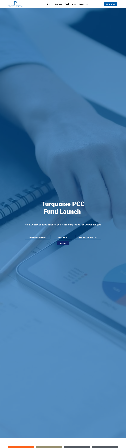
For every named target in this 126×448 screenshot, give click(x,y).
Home (49, 4)
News (74, 4)
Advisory (58, 4)
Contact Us (83, 4)
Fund (67, 4)
